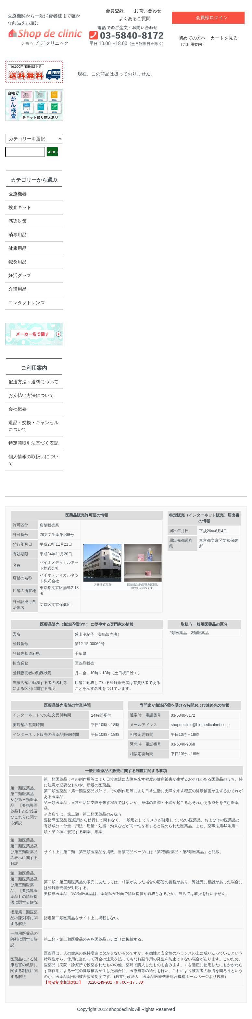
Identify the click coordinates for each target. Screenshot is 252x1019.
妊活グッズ (19, 275)
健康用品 (17, 248)
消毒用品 (17, 234)
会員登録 (111, 10)
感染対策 (17, 221)
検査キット (19, 207)
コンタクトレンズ (26, 302)
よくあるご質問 (130, 18)
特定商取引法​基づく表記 (33, 443)
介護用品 (17, 289)
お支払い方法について (31, 395)
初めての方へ (192, 38)
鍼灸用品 (17, 261)
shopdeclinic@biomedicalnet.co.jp (200, 725)
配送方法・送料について (33, 381)
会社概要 (17, 408)
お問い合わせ (143, 10)
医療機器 (17, 193)
